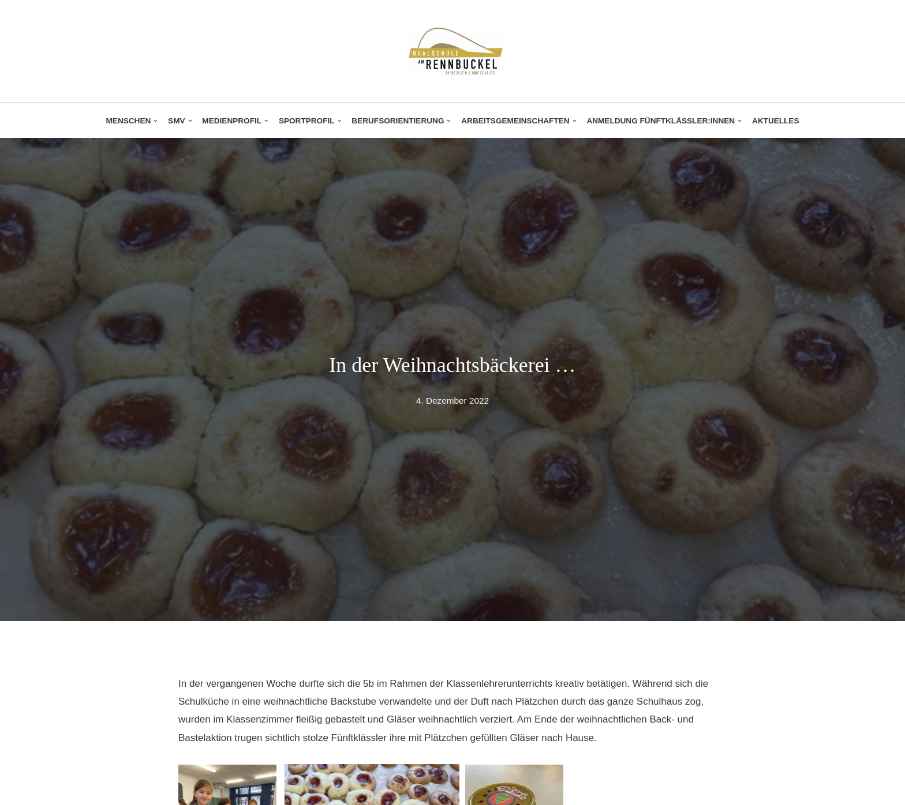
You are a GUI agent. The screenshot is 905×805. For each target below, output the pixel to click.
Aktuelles (775, 120)
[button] (156, 121)
